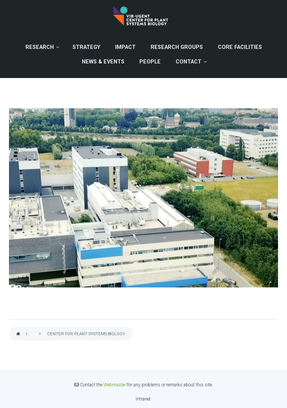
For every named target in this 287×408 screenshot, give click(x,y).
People (150, 62)
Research (39, 47)
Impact (125, 47)
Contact (188, 62)
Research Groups (177, 47)
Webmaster (115, 384)
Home (18, 334)
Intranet (143, 399)
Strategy (86, 47)
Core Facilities (240, 47)
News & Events (103, 62)
